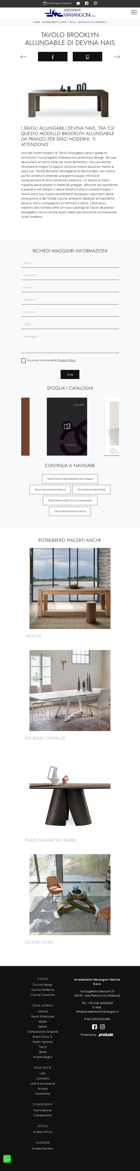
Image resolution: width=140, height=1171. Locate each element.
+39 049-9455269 (100, 1003)
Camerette (42, 1093)
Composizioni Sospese (42, 1031)
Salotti (42, 1026)
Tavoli (72, 21)
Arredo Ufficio (42, 1132)
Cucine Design (43, 984)
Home (36, 21)
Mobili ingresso (43, 1042)
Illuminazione (43, 1110)
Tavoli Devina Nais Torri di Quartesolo (70, 500)
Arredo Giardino (43, 1148)
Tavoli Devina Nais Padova (50, 489)
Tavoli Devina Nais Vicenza (70, 511)
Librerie (43, 1011)
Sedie (43, 1052)
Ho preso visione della (51, 360)
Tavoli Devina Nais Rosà (91, 489)
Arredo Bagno (42, 1057)
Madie (43, 1021)
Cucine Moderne (43, 990)
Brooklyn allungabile (92, 21)
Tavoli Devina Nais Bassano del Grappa (70, 478)
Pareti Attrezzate (43, 1016)
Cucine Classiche (43, 995)
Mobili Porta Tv (43, 1037)
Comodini (42, 1078)
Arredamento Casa (54, 21)
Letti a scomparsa (43, 1083)
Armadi (43, 1088)
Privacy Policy (66, 360)
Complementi (43, 1115)
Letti (43, 1073)
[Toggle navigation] (134, 13)
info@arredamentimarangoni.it (97, 1011)
